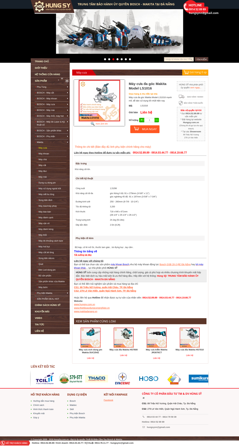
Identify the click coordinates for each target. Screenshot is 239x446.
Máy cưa (43, 148)
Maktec (73, 405)
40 (121, 58)
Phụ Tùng (41, 87)
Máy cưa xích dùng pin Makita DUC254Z (90, 351)
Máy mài (43, 177)
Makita (40, 142)
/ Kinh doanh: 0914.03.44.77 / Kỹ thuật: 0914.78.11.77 (82, 443)
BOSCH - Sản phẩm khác (49, 130)
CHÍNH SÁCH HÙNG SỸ (47, 305)
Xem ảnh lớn (99, 123)
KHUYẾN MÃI (42, 311)
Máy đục (43, 171)
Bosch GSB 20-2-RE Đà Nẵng (175, 264)
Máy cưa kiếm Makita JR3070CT (156, 351)
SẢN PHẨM (41, 81)
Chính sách (38, 405)
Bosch (73, 401)
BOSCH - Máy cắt (45, 92)
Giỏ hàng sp (195, 72)
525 (112, 58)
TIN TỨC (39, 324)
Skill (72, 409)
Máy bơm (43, 287)
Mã (130, 105)
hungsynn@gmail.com (122, 443)
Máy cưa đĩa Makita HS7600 (124, 349)
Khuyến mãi (38, 413)
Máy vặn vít (44, 223)
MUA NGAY (149, 129)
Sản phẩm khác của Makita (52, 281)
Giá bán (133, 112)
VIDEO (38, 318)
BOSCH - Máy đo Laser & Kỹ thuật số (51, 123)
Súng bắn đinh (45, 200)
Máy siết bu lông (46, 194)
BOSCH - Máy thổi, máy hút (50, 116)
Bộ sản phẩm (45, 275)
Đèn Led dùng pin (47, 270)
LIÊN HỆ (39, 331)
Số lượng (133, 120)
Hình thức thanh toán (43, 409)
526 (117, 58)
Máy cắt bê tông (46, 252)
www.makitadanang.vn (85, 311)
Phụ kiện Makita (44, 293)
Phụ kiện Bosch (77, 413)
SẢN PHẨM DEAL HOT (48, 299)
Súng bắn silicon (46, 258)
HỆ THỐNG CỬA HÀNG (47, 74)
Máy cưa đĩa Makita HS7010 (190, 349)
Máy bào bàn (45, 211)
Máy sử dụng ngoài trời (50, 188)
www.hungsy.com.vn (84, 304)
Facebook (108, 400)
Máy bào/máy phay (48, 206)
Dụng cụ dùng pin (47, 182)
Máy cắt (42, 165)
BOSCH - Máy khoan (47, 98)
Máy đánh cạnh (46, 217)
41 (108, 58)
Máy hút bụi (44, 246)
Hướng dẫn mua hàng (43, 401)
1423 (125, 58)
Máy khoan (44, 153)
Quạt (41, 264)
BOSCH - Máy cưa (46, 104)
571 (104, 58)
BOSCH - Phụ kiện (46, 136)
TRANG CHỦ (42, 61)
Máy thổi (43, 235)
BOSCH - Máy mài (46, 110)
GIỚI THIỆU (41, 68)
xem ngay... (195, 87)
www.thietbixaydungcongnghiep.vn (92, 308)
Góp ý (36, 417)
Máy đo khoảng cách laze (51, 241)
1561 (129, 58)
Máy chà (43, 159)
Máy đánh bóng (46, 229)
